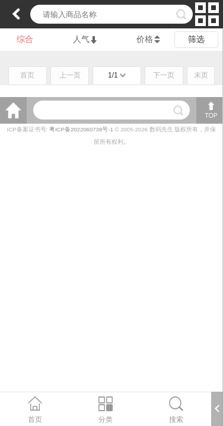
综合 (25, 39)
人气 (85, 39)
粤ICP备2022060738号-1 (82, 129)
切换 (207, 14)
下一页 (163, 75)
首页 (27, 75)
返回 (16, 14)
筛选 (196, 39)
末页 (201, 75)
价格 (144, 39)
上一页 (70, 75)
